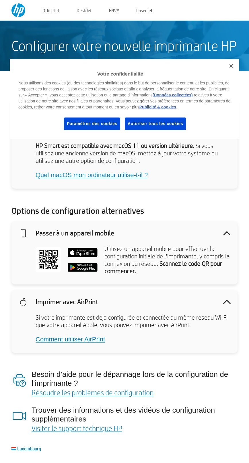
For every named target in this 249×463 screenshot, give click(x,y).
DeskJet (84, 10)
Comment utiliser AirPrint (70, 339)
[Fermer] (231, 66)
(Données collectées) (173, 95)
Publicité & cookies (157, 107)
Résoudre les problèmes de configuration (92, 392)
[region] (124, 99)
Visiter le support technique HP (77, 428)
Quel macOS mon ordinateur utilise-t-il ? (92, 175)
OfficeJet (50, 10)
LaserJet (144, 10)
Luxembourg (29, 448)
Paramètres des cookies (92, 123)
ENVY (114, 10)
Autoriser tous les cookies (155, 123)
